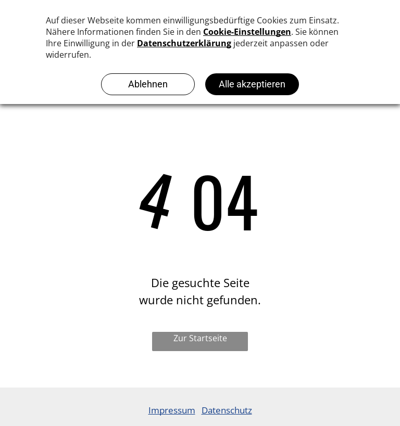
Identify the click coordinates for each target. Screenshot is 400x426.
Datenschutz (227, 410)
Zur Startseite (200, 338)
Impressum (171, 410)
